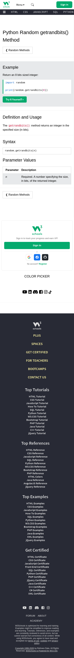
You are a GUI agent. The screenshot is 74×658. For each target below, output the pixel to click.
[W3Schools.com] (37, 327)
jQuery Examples (35, 540)
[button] (33, 5)
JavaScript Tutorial (37, 403)
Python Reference (35, 463)
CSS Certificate (37, 560)
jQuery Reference (35, 486)
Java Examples (35, 533)
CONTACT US (37, 377)
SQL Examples (35, 516)
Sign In (37, 245)
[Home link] (6, 4)
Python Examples (35, 520)
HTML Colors (35, 476)
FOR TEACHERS (37, 360)
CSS (25, 12)
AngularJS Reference (35, 483)
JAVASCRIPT (40, 12)
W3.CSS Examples (35, 523)
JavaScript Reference (35, 456)
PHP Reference (35, 473)
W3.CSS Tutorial (37, 416)
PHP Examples (35, 530)
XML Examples (35, 536)
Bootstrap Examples (35, 526)
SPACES (37, 344)
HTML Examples (35, 503)
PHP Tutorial (37, 423)
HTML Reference (35, 450)
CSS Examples (35, 506)
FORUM (30, 615)
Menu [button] (20, 4)
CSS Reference (35, 453)
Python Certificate (37, 573)
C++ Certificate (37, 587)
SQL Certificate (37, 570)
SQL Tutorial (37, 409)
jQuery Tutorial (37, 433)
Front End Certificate (37, 566)
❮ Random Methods (18, 50)
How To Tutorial (37, 406)
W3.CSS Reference (35, 466)
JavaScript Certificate (37, 563)
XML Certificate (37, 593)
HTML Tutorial (37, 396)
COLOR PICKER (37, 276)
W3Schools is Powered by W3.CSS (41, 651)
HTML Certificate (37, 556)
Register (43, 264)
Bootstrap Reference (35, 470)
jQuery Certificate (37, 580)
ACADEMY (36, 620)
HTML (14, 12)
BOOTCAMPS (37, 369)
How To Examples (35, 513)
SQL (55, 12)
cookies (43, 641)
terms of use (33, 641)
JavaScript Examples (35, 510)
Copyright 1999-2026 (24, 648)
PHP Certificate (37, 576)
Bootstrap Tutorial (37, 419)
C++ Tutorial (37, 429)
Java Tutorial (37, 426)
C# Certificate (37, 590)
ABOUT (42, 615)
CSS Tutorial (37, 399)
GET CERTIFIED (37, 352)
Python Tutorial (37, 413)
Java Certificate (37, 583)
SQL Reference (35, 460)
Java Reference (35, 480)
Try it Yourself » (15, 99)
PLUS (37, 335)
